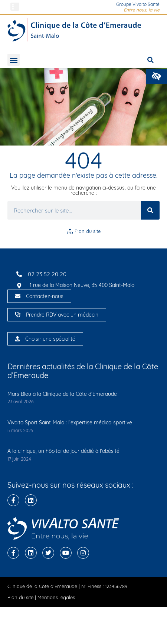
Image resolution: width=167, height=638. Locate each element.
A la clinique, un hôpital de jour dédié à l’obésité (63, 451)
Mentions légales (56, 597)
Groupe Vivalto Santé (138, 4)
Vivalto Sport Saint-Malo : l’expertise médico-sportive (69, 422)
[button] (156, 76)
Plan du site (20, 597)
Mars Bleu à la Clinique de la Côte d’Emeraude (62, 394)
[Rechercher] (150, 210)
